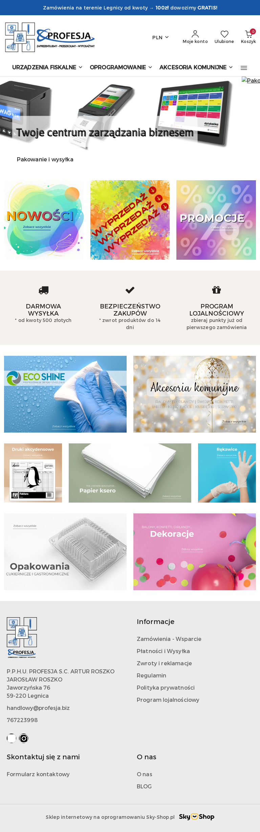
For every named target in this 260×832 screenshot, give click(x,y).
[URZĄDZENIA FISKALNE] (47, 67)
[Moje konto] (195, 37)
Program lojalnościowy (168, 699)
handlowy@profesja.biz (38, 707)
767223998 (22, 720)
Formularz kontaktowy (38, 774)
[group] (130, 113)
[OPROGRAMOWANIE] (121, 67)
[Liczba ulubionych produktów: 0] (224, 37)
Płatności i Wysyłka (163, 651)
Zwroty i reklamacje (164, 663)
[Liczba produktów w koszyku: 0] (248, 37)
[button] (244, 68)
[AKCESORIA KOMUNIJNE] (196, 67)
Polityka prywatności (166, 687)
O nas (144, 774)
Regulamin (151, 675)
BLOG (144, 786)
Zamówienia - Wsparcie (169, 638)
